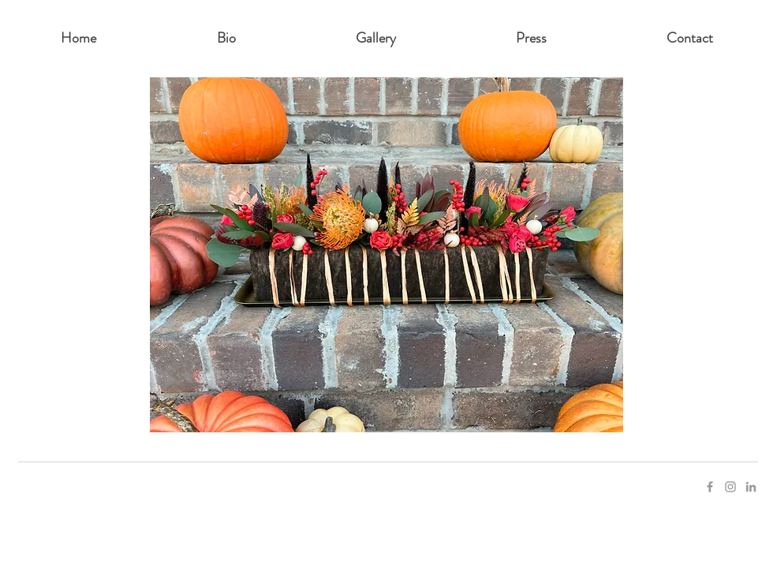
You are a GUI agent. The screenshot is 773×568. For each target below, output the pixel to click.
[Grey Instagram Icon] (730, 487)
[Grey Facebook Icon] (710, 487)
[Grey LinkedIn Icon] (751, 487)
